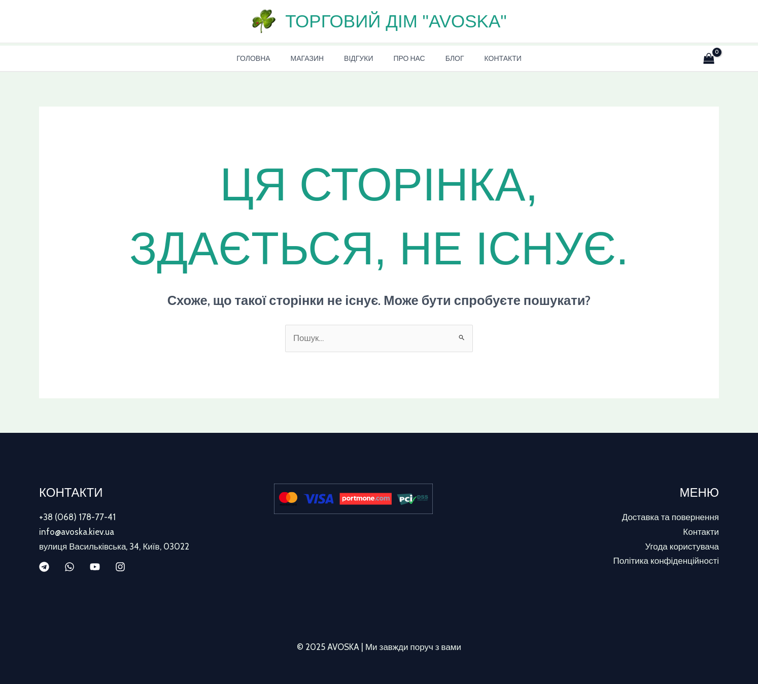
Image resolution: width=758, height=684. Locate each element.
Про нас (406, 58)
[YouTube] (95, 566)
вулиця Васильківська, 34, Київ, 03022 (114, 546)
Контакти (487, 58)
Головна (268, 58)
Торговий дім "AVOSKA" (395, 21)
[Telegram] (44, 566)
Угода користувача (682, 546)
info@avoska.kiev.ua (76, 532)
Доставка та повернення (670, 517)
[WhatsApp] (69, 566)
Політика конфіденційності (666, 560)
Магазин (316, 58)
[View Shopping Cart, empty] (707, 58)
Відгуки (361, 58)
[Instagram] (120, 566)
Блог (445, 58)
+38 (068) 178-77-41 (77, 517)
